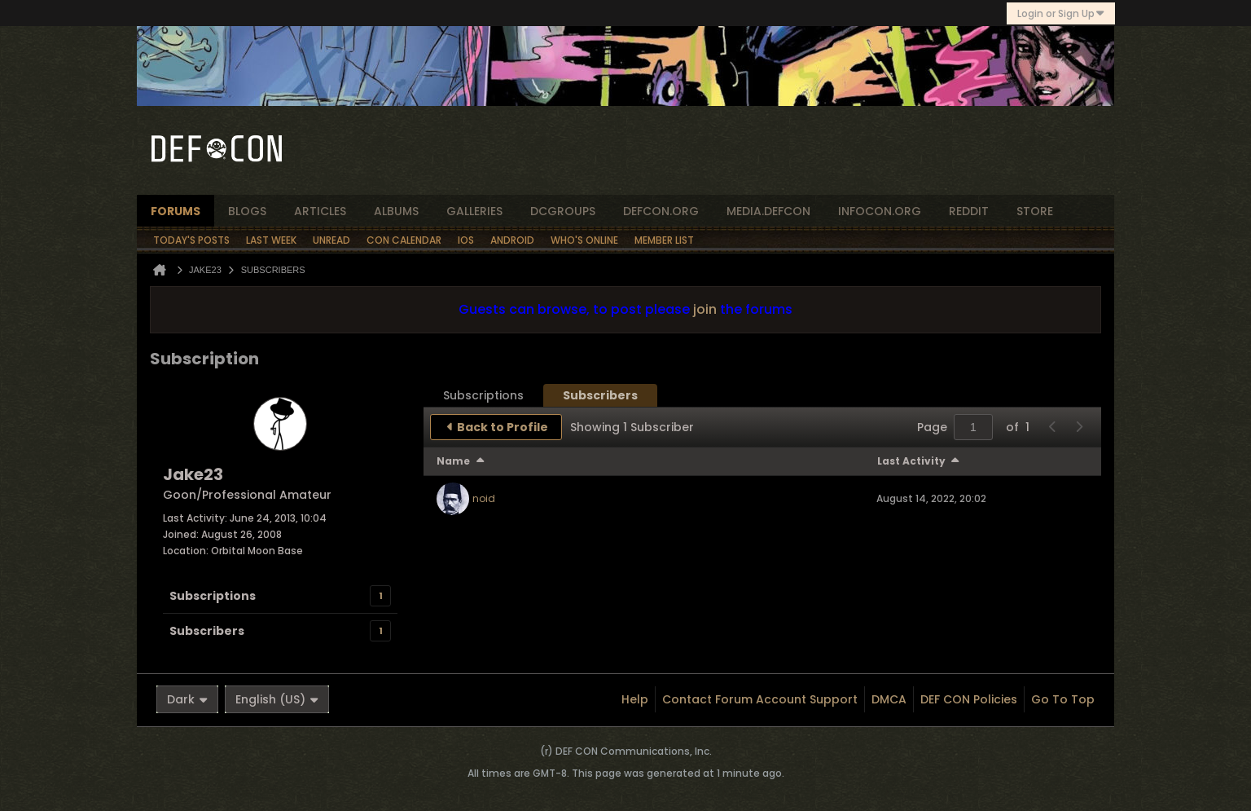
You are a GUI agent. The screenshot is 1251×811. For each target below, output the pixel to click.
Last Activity (911, 461)
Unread (331, 240)
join (705, 309)
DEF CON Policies (968, 699)
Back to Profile (502, 427)
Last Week (271, 240)
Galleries (474, 211)
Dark (187, 699)
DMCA (888, 699)
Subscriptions (212, 596)
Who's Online (584, 240)
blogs (247, 211)
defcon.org (661, 211)
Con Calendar (404, 240)
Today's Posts (191, 240)
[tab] (483, 395)
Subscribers (206, 631)
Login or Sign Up (1060, 13)
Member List (664, 240)
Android (512, 240)
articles (320, 211)
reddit (969, 211)
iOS (466, 240)
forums (175, 211)
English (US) (276, 699)
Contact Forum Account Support (760, 699)
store (1034, 211)
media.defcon (768, 211)
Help (634, 699)
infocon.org (879, 211)
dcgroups (562, 211)
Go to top (1063, 699)
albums (396, 211)
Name (453, 461)
